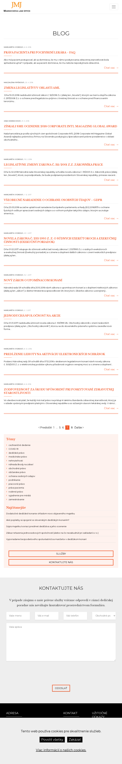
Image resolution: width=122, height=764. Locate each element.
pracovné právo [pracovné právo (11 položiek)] (17, 484)
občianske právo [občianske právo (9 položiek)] (17, 472)
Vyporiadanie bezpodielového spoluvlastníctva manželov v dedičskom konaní (46, 539)
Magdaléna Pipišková (14, 82)
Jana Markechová (12, 121)
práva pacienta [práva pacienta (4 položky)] (16, 487)
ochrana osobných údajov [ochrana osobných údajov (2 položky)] (22, 476)
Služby (61, 553)
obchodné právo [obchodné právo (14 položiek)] (17, 468)
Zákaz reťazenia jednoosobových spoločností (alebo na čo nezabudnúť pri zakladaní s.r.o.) (52, 533)
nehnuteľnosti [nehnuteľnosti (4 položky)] (16, 460)
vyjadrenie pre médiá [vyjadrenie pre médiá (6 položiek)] (20, 495)
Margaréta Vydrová (13, 47)
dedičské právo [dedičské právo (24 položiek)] (16, 453)
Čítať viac (111, 68)
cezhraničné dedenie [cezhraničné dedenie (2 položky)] (19, 445)
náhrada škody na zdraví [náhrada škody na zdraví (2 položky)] (21, 464)
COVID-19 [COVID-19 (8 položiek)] (13, 449)
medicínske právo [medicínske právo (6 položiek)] (18, 456)
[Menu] (113, 7)
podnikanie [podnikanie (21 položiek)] (14, 480)
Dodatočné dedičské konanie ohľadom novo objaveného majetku (40, 513)
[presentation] (61, 675)
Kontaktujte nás (61, 562)
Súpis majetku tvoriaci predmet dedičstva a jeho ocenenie (36, 526)
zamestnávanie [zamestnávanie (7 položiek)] (16, 499)
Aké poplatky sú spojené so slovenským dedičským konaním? (37, 520)
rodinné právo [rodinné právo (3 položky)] (16, 491)
